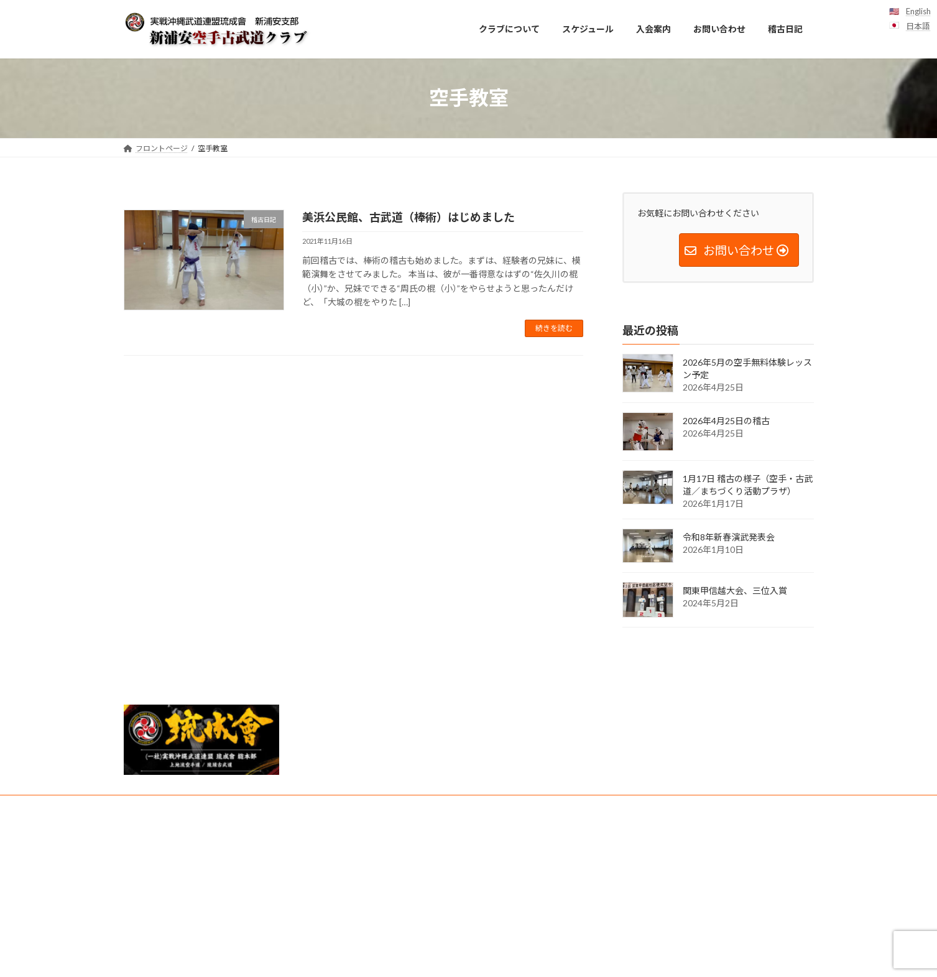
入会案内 (150, 806)
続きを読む (554, 328)
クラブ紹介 (420, 806)
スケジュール (212, 806)
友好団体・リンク (493, 806)
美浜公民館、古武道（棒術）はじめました (408, 217)
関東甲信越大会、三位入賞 (735, 590)
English (918, 11)
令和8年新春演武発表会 (729, 537)
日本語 (918, 26)
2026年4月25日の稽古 (726, 420)
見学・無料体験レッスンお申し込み (317, 806)
